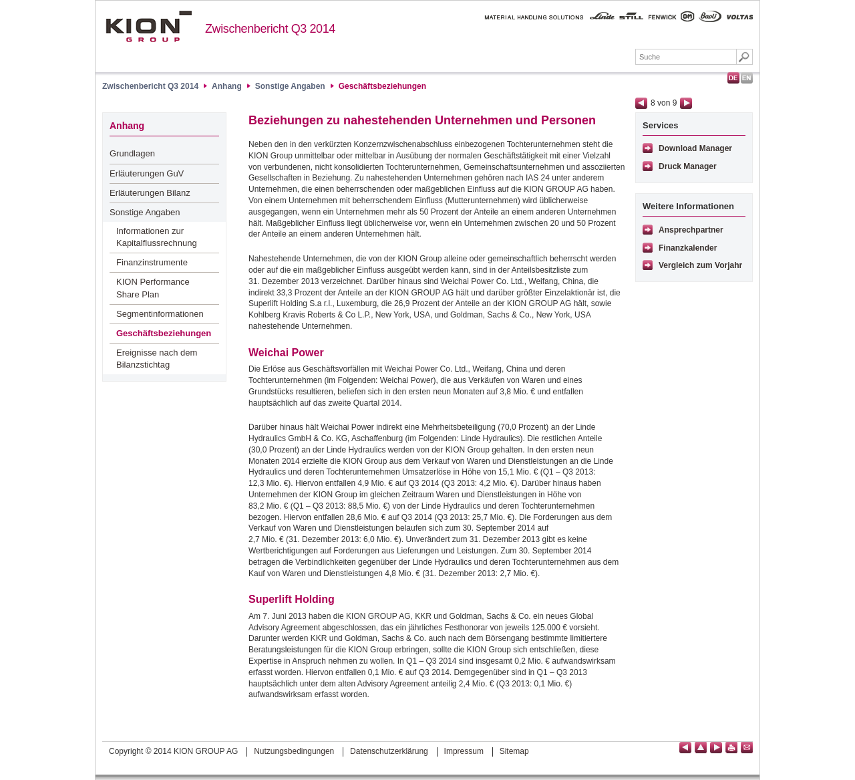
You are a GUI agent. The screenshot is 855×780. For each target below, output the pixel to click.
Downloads (597, 58)
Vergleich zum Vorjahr (700, 265)
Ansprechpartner (691, 230)
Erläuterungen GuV (147, 173)
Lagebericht (317, 58)
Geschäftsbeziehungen (382, 86)
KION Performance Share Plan (153, 288)
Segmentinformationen (160, 314)
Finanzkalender (688, 248)
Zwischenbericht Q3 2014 (270, 28)
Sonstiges (525, 58)
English (747, 78)
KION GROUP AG (149, 26)
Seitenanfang (701, 747)
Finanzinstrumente (152, 262)
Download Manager (695, 148)
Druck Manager (688, 166)
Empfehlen (747, 747)
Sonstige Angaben (290, 86)
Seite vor (686, 103)
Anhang (458, 58)
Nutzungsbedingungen (294, 751)
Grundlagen (132, 153)
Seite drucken (731, 747)
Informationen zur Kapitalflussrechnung (156, 237)
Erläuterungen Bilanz (150, 193)
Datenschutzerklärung (389, 751)
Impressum (464, 751)
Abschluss (391, 58)
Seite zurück (641, 103)
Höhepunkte (239, 58)
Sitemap (514, 751)
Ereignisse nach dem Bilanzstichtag (156, 359)
